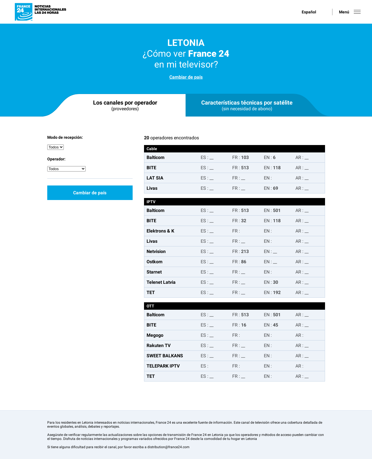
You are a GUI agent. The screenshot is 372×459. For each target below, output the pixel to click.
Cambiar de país (186, 77)
